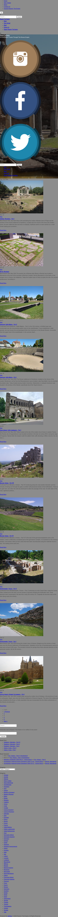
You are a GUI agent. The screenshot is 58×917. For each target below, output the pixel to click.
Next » (5, 721)
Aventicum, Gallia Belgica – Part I (8, 377)
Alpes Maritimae (8, 782)
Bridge (5, 798)
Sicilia (5, 894)
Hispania (6, 844)
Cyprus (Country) (9, 810)
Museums (6, 869)
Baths (5, 796)
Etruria (6, 821)
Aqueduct (6, 786)
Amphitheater (7, 784)
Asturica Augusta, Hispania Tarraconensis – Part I (12, 694)
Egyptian (6, 817)
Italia (5, 852)
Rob (1, 216)
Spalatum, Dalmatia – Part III (12, 742)
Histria (5, 848)
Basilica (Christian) (9, 792)
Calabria (6, 802)
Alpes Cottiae (7, 781)
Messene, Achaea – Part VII (6, 536)
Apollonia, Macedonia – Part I (7, 219)
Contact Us (7, 6)
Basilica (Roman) (9, 794)
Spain (5, 896)
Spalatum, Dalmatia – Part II (12, 744)
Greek (5, 842)
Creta (5, 806)
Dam (5, 815)
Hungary (6, 850)
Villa (5, 912)
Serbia (5, 893)
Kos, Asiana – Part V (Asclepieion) (18, 755)
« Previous (7, 711)
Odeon (6, 875)
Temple (6, 900)
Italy (5, 854)
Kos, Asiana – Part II (40, 759)
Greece (6, 840)
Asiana (6, 790)
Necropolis (7, 871)
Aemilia (6, 777)
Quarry (6, 885)
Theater (6, 902)
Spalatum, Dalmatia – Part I (11, 746)
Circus (5, 804)
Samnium (6, 889)
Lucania (6, 858)
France (6, 825)
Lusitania (6, 860)
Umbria (6, 908)
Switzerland (7, 898)
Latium (6, 856)
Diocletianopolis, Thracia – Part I (8, 641)
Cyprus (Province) (9, 811)
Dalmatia (6, 813)
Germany (6, 838)
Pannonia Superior (9, 879)
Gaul (5, 833)
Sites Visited (7, 3)
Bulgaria (6, 800)
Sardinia (6, 891)
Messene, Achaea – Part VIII (7, 483)
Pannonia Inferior (9, 877)
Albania (6, 779)
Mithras (6, 864)
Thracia (6, 904)
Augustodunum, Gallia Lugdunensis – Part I (10, 430)
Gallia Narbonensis (9, 831)
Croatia (6, 808)
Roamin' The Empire (5, 19)
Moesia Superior (8, 867)
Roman (6, 887)
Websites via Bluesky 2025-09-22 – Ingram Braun (18, 759)
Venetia (6, 910)
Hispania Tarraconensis (10, 846)
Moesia (6, 865)
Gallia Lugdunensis (9, 829)
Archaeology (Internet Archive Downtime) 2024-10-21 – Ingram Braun (23, 763)
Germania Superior (9, 837)
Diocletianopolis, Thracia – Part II (8, 589)
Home (5, 1)
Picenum (6, 881)
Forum (5, 823)
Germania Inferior (9, 835)
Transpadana (7, 906)
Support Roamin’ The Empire (12, 8)
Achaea (6, 775)
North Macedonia (9, 873)
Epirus (5, 819)
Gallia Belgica (8, 827)
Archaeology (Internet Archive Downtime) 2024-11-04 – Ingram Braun (23, 761)
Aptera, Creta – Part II (10, 748)
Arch (5, 788)
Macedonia (7, 862)
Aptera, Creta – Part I (10, 750)
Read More (3, 230)
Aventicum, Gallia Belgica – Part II (8, 324)
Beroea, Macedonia (4, 272)
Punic (5, 883)
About (5, 4)
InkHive (10, 916)
